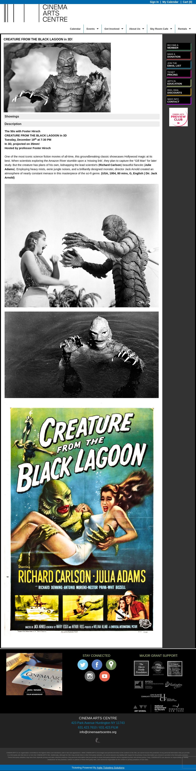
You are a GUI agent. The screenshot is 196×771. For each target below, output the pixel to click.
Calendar (75, 28)
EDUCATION (174, 82)
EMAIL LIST (174, 64)
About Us (134, 28)
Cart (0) (187, 1)
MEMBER (172, 46)
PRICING (172, 73)
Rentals (182, 28)
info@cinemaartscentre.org (98, 732)
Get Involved (112, 28)
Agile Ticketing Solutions (110, 767)
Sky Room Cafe (159, 28)
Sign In (154, 1)
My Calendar (171, 1)
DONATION (173, 55)
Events (91, 28)
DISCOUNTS (174, 91)
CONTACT (173, 100)
